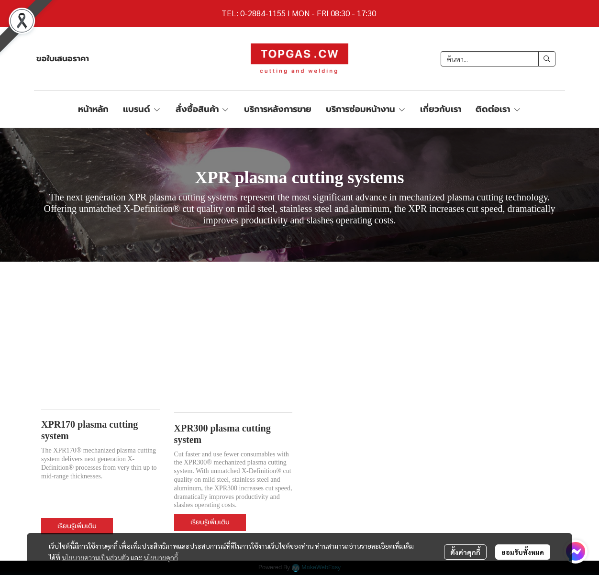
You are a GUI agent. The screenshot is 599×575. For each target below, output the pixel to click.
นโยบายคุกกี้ (161, 557)
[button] (498, 59)
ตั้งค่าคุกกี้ (465, 552)
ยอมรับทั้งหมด (522, 552)
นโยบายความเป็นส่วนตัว (95, 557)
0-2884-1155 (263, 13)
